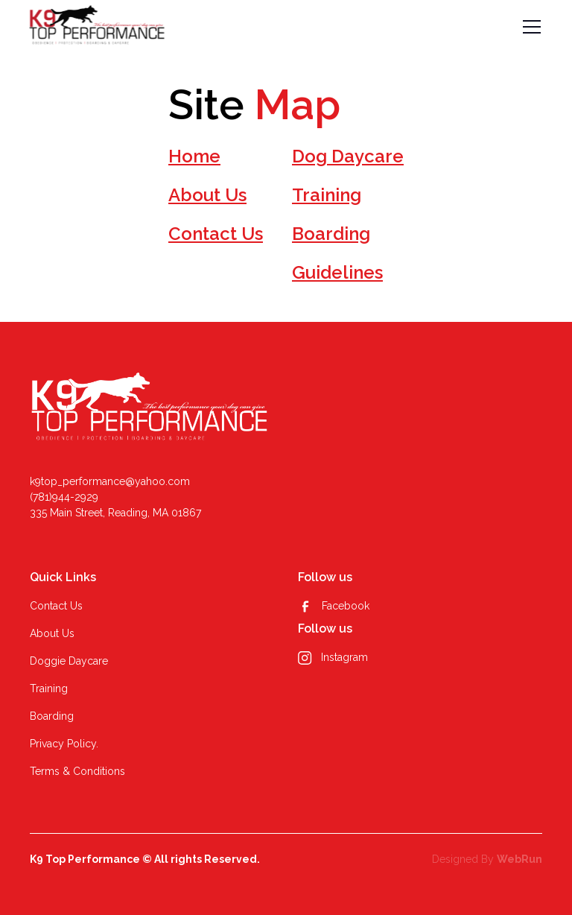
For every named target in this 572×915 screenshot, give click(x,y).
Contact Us (215, 233)
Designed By (487, 859)
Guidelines (337, 272)
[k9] (150, 410)
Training (326, 195)
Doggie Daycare (69, 661)
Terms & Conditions (77, 771)
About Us (207, 195)
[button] (529, 27)
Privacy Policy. (64, 744)
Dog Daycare (348, 156)
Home (194, 156)
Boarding (331, 233)
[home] (97, 27)
